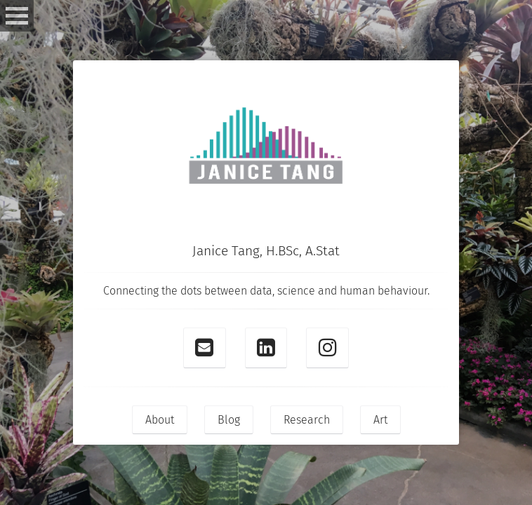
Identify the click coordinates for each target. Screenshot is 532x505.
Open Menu (17, 16)
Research (307, 419)
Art (380, 419)
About (159, 419)
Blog (229, 419)
